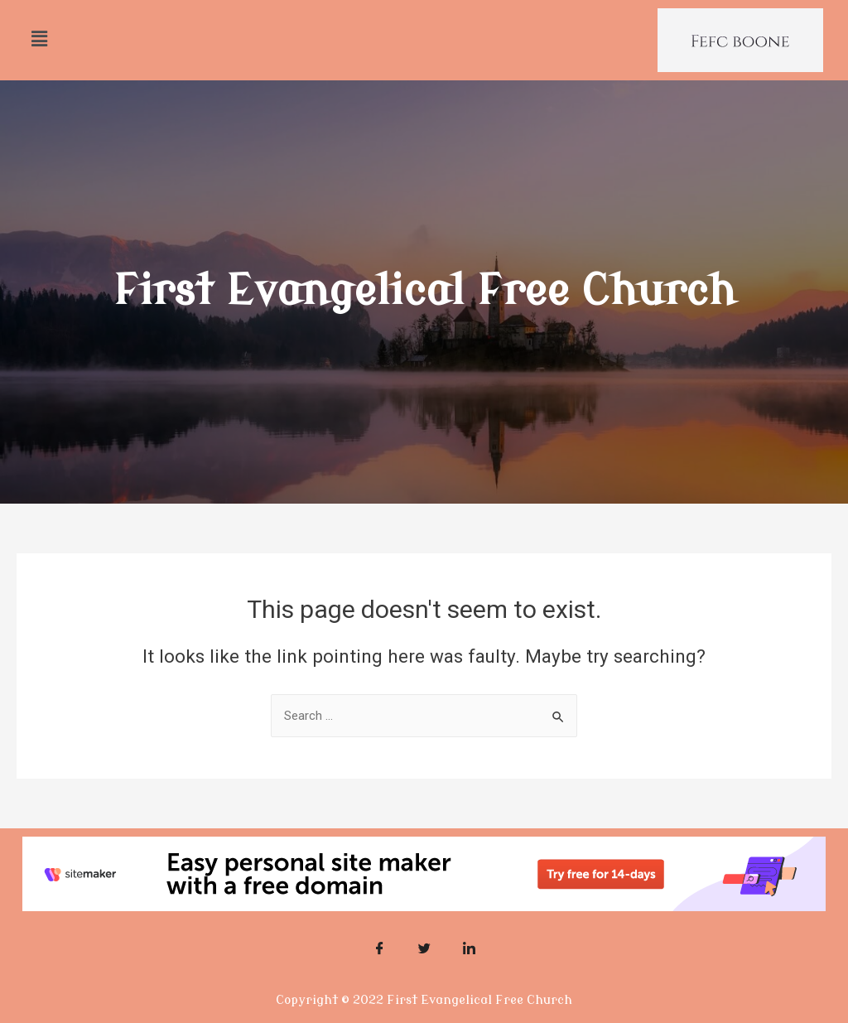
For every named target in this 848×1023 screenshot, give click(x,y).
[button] (39, 39)
